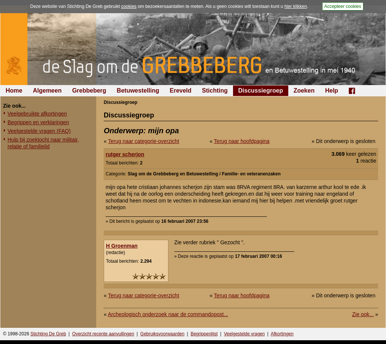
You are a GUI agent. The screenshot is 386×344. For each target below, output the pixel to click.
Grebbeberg (89, 90)
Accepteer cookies (342, 6)
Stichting (214, 90)
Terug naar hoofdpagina (241, 141)
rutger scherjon (125, 154)
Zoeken (304, 90)
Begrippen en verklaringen (38, 122)
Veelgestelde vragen (244, 333)
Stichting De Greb (48, 333)
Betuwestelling (138, 90)
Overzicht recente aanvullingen (103, 333)
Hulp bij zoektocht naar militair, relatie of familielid (43, 143)
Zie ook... (363, 314)
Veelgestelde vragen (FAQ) (39, 131)
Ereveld (181, 90)
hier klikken (296, 6)
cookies (128, 6)
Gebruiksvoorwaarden (162, 333)
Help (331, 90)
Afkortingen (282, 333)
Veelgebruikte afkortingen (37, 114)
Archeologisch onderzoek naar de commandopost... (168, 314)
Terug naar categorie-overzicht (143, 141)
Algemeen (47, 90)
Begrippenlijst (204, 333)
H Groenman (122, 246)
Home (14, 90)
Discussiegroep (260, 90)
